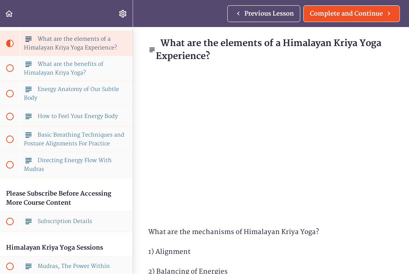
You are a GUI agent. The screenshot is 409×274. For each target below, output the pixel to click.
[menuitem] (123, 13)
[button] (9, 13)
